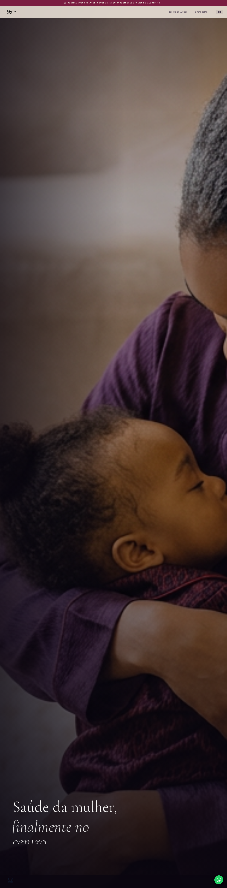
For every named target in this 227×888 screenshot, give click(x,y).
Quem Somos (197, 12)
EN (213, 12)
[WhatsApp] (218, 879)
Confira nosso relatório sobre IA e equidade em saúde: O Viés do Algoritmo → (113, 3)
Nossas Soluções (173, 12)
